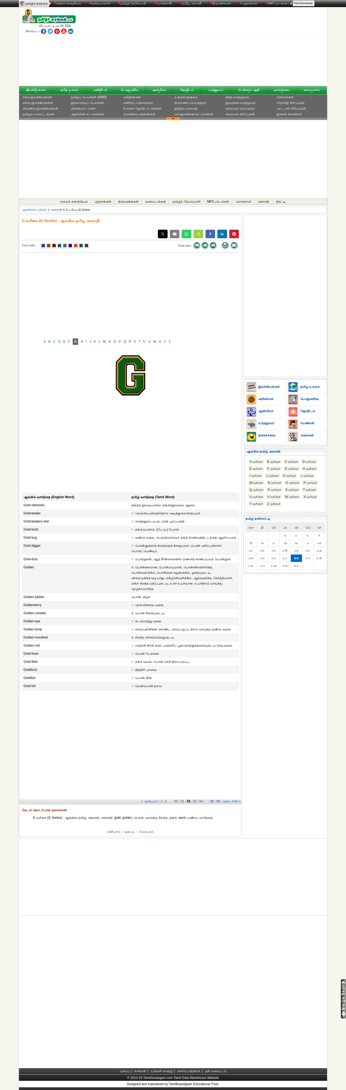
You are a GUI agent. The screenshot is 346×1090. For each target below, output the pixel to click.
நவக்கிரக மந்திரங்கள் (139, 114)
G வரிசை (291, 469)
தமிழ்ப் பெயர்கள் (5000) (89, 97)
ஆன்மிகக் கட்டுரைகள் (87, 114)
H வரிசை (309, 469)
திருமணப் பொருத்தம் (190, 103)
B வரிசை (273, 462)
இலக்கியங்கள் (36, 89)
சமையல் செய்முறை (240, 108)
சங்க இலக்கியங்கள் (37, 97)
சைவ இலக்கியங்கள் (38, 103)
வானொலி (163, 3)
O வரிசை (292, 483)
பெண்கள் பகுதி (248, 89)
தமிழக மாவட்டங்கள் (39, 114)
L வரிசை (307, 476)
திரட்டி (281, 201)
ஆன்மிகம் (159, 89)
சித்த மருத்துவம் (237, 97)
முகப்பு (129, 832)
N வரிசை (274, 483)
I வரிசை (255, 476)
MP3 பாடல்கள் (277, 3)
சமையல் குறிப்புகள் (240, 114)
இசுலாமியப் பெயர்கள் (87, 103)
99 (218, 801)
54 (201, 801)
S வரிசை (292, 490)
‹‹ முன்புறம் (149, 801)
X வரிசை (310, 497)
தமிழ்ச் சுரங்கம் (36, 3)
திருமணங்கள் (220, 3)
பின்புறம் (114, 832)
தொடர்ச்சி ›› (232, 801)
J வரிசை (272, 476)
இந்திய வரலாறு (186, 108)
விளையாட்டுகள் (83, 108)
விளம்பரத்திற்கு (189, 1071)
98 (212, 801)
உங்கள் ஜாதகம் (186, 97)
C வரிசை (291, 462)
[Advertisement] (224, 48)
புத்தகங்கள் (248, 3)
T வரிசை (309, 490)
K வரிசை (289, 476)
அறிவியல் (100, 89)
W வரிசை (292, 497)
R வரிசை (274, 490)
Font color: (29, 245)
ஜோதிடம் (187, 89)
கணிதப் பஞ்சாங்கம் (138, 103)
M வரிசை (256, 483)
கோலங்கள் (285, 97)
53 (195, 801)
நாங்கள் (140, 1071)
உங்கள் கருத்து (162, 1071)
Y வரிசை (256, 504)
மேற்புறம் (146, 832)
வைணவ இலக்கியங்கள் (40, 108)
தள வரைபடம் (216, 1071)
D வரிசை (309, 462)
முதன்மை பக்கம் (34, 210)
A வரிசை (256, 462)
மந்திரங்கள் (132, 97)
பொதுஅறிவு (129, 89)
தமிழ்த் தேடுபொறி (132, 3)
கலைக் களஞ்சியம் (67, 3)
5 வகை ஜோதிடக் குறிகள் (142, 108)
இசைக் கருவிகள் (289, 114)
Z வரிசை (273, 504)
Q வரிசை (256, 490)
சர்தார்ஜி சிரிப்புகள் (290, 103)
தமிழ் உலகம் (69, 89)
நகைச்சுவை (282, 89)
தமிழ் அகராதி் (190, 3)
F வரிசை (273, 469)
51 (182, 801)
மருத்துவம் (215, 89)
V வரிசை (274, 497)
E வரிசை (256, 469)
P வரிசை (310, 483)
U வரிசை (256, 497)
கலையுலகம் (312, 89)
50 (176, 801)
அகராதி (263, 201)
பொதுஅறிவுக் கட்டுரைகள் (193, 114)
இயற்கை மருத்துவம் (240, 103)
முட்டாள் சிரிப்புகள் (291, 108)
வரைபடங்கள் (99, 3)
